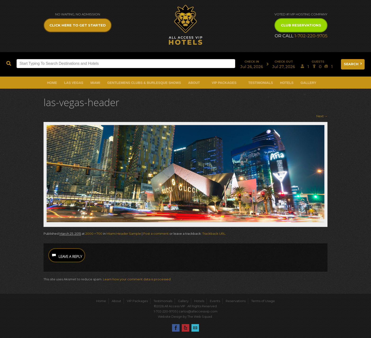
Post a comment (156, 233)
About (194, 83)
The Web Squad (200, 316)
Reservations (236, 301)
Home (52, 83)
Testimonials (260, 83)
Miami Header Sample (123, 233)
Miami (95, 83)
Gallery (308, 83)
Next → (321, 116)
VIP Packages (224, 83)
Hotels (287, 83)
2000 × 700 (93, 233)
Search (353, 64)
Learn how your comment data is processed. (137, 279)
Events (215, 301)
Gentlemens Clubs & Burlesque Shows (144, 83)
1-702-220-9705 (311, 36)
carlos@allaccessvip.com (198, 311)
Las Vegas (73, 83)
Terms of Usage (263, 301)
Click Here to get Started (77, 25)
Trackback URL (213, 233)
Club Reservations (301, 25)
